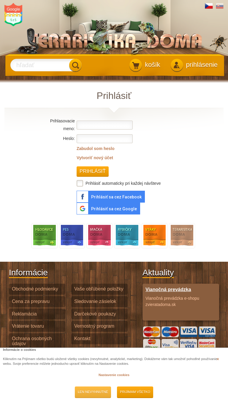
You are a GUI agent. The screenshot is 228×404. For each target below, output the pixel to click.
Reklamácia (24, 313)
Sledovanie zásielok (95, 301)
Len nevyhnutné (93, 392)
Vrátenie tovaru (28, 326)
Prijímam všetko (135, 392)
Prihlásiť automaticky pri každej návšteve (119, 183)
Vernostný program (94, 326)
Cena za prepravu (31, 301)
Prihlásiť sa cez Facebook (116, 197)
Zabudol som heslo (96, 148)
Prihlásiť (93, 171)
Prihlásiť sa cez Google (114, 208)
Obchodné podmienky (35, 288)
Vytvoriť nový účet (95, 157)
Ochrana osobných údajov (32, 341)
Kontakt (82, 338)
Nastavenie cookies (114, 375)
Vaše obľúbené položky (98, 288)
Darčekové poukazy (95, 313)
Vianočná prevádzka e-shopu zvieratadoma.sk (180, 297)
